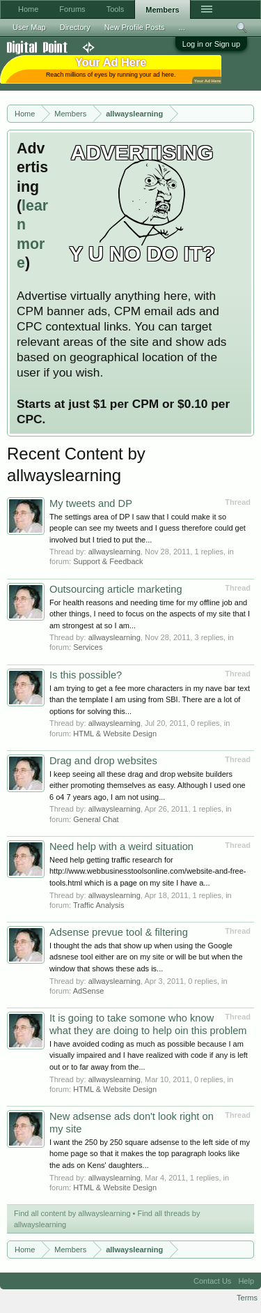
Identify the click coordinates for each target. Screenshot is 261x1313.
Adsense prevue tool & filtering (118, 932)
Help (246, 1281)
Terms (247, 1297)
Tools (115, 9)
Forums (72, 9)
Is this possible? (85, 675)
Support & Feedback (108, 561)
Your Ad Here (207, 80)
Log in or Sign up (211, 44)
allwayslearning (114, 551)
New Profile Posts (134, 27)
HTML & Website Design (115, 733)
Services (87, 647)
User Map (29, 27)
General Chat (95, 819)
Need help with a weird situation (121, 846)
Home (28, 9)
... (182, 27)
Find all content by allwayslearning (72, 1213)
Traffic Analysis (98, 905)
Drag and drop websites (103, 760)
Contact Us (212, 1281)
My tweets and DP (90, 503)
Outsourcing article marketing (115, 589)
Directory (75, 27)
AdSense (88, 991)
